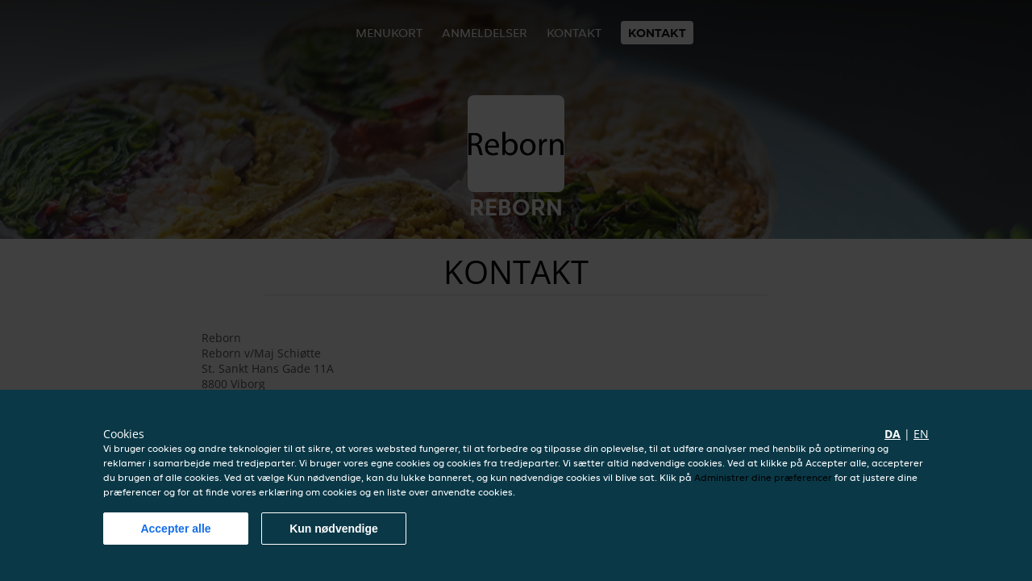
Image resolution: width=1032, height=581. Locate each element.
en (921, 433)
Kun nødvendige (333, 528)
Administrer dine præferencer (763, 477)
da (892, 433)
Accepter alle (175, 528)
